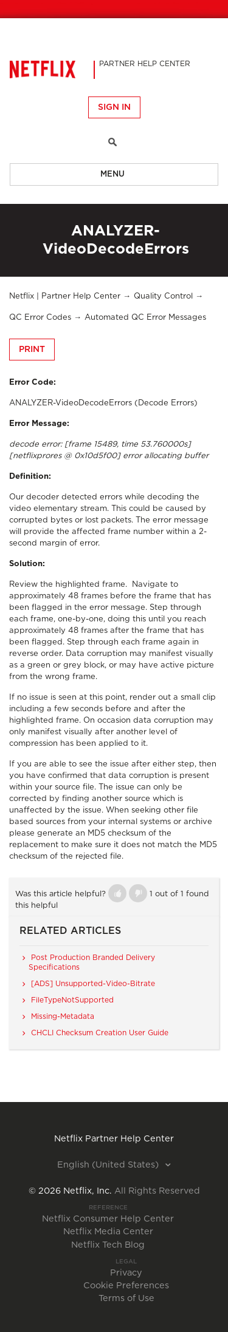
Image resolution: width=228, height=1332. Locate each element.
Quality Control (163, 296)
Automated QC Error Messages (145, 318)
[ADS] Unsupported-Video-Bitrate (93, 983)
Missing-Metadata (62, 1016)
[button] (117, 893)
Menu (112, 174)
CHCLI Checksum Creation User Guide (99, 1032)
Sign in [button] (114, 107)
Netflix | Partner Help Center (64, 296)
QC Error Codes (40, 318)
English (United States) (109, 1165)
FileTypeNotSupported (72, 1000)
